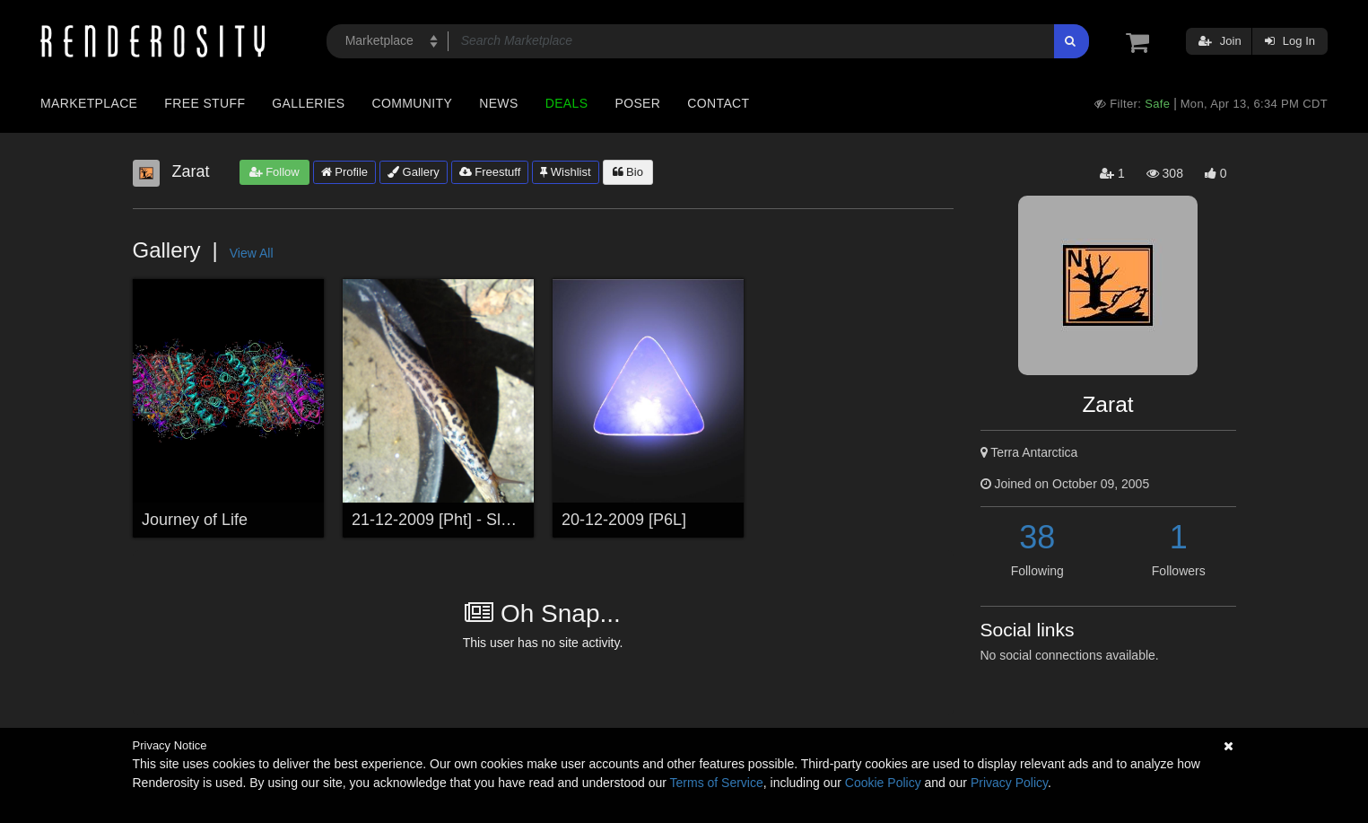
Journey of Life (195, 520)
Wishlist (565, 172)
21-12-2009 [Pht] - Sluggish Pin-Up (477, 520)
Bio (628, 172)
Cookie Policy (883, 782)
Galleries (308, 103)
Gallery (414, 172)
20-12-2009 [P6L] (624, 520)
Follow (274, 172)
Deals (566, 103)
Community (412, 103)
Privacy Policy (1009, 782)
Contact (718, 103)
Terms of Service (716, 782)
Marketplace (88, 103)
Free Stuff (204, 103)
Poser (637, 103)
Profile (344, 172)
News (498, 103)
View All (252, 253)
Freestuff (490, 172)
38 (1037, 537)
